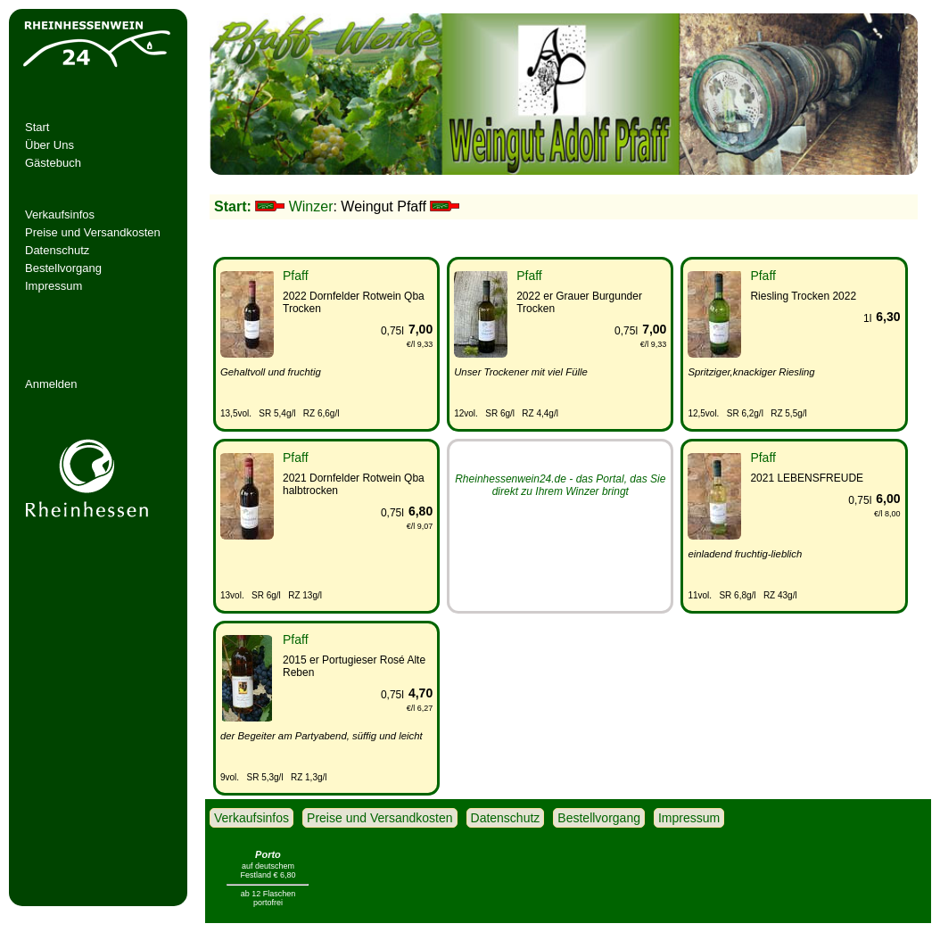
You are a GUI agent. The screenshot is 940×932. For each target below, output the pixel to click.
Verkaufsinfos (60, 214)
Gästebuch (53, 162)
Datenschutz (57, 250)
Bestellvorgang (63, 268)
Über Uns (49, 145)
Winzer (311, 206)
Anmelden (51, 384)
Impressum (53, 286)
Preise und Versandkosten (93, 232)
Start (37, 127)
